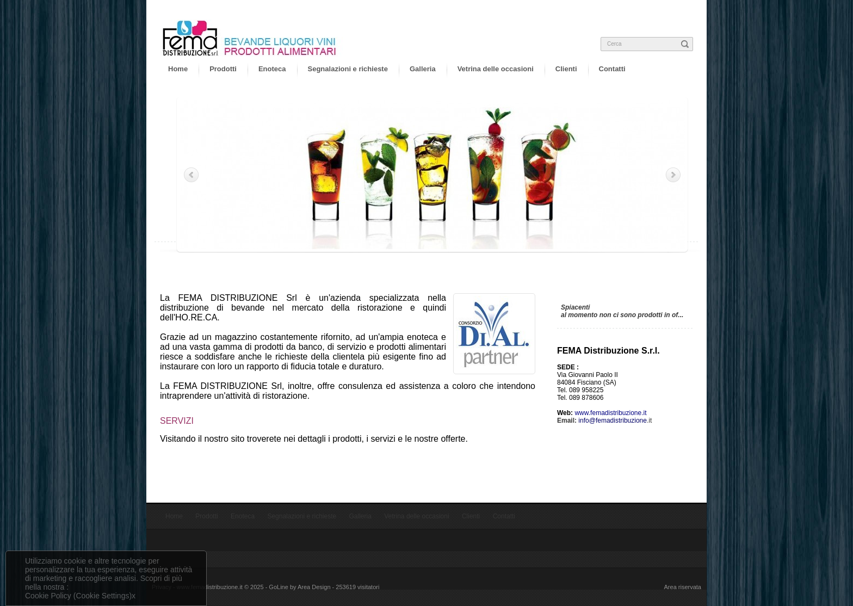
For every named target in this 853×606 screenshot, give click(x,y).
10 (477, 260)
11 (483, 260)
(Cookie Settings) (102, 595)
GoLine (278, 587)
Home (178, 69)
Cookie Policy (48, 595)
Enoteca (272, 69)
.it (615, 420)
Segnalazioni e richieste (348, 69)
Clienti (566, 69)
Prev (192, 174)
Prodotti (223, 69)
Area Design (314, 587)
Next (672, 174)
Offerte (577, 294)
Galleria (423, 69)
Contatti (612, 69)
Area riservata (682, 587)
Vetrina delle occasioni (496, 69)
